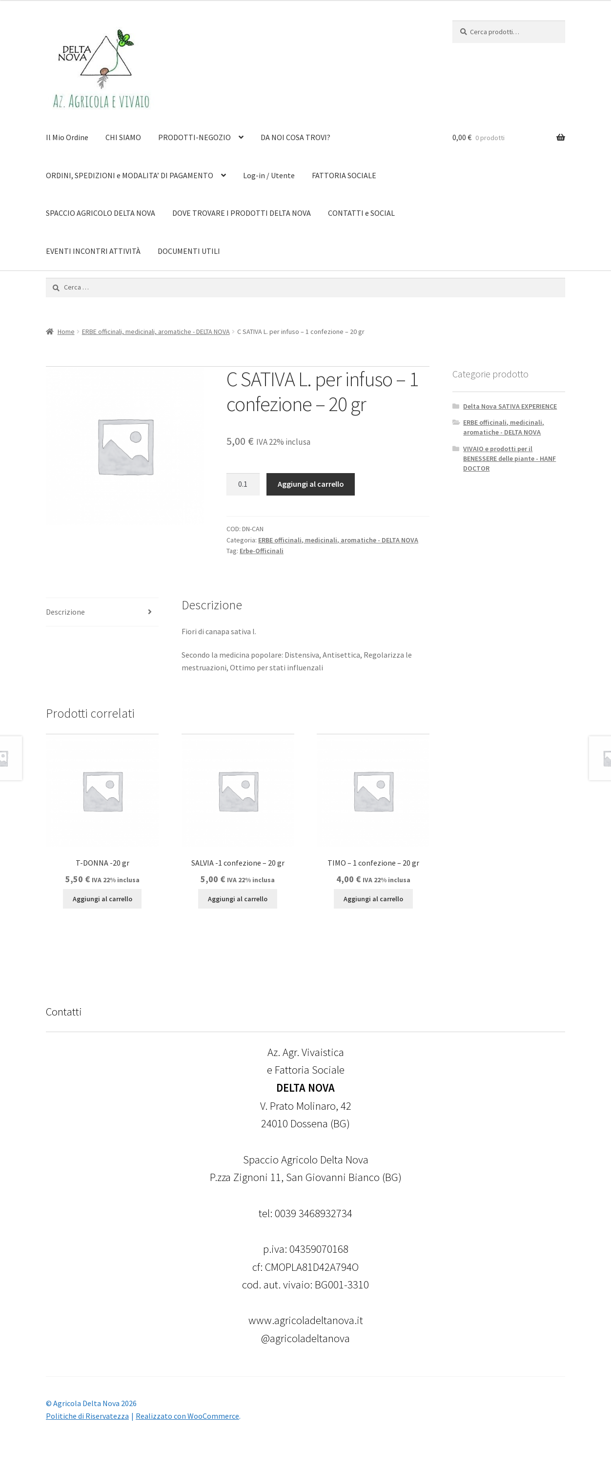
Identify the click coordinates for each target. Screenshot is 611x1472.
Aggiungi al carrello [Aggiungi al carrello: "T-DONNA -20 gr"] (102, 898)
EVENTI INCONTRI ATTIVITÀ (93, 251)
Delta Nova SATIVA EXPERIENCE (510, 406)
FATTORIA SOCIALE (344, 175)
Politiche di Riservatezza (87, 1416)
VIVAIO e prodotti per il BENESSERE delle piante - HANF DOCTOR (509, 458)
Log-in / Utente (269, 175)
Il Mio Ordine (67, 137)
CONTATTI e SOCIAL (361, 213)
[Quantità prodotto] (243, 484)
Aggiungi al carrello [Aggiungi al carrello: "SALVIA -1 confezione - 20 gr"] (237, 898)
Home (66, 331)
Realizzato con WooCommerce (187, 1416)
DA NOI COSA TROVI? (295, 137)
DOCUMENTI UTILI (189, 251)
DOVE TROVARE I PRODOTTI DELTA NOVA (241, 213)
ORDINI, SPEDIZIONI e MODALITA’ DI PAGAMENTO (129, 175)
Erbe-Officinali (262, 550)
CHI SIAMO (123, 137)
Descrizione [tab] (65, 612)
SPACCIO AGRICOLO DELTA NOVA (100, 213)
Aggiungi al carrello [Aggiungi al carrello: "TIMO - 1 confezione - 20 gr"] (373, 898)
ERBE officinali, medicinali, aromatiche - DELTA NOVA (156, 331)
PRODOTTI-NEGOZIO (194, 137)
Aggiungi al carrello (311, 484)
